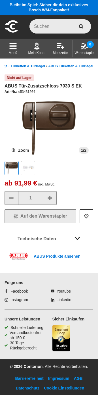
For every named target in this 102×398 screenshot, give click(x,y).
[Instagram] (16, 299)
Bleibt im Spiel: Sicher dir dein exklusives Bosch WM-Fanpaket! (49, 7)
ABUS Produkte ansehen (57, 256)
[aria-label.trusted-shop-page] (61, 339)
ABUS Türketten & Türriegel (70, 66)
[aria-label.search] (81, 26)
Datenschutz (27, 388)
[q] (60, 26)
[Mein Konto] (37, 48)
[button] (13, 48)
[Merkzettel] (60, 48)
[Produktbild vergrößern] (20, 150)
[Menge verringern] (11, 198)
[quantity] (30, 198)
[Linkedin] (61, 299)
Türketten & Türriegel (28, 66)
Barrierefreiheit (29, 378)
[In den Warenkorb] (40, 216)
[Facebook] (16, 291)
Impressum (58, 378)
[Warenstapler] (85, 48)
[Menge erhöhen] (50, 198)
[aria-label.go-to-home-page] (11, 32)
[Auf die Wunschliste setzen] (86, 216)
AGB (78, 378)
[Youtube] (61, 291)
